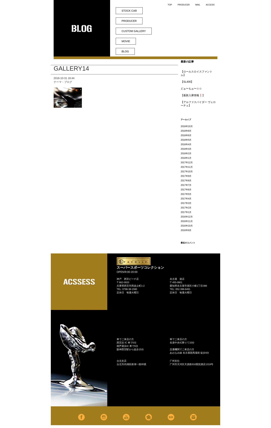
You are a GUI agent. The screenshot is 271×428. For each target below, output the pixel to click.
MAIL (197, 5)
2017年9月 (186, 176)
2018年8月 (186, 131)
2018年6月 (186, 135)
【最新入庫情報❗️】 (193, 95)
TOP (170, 5)
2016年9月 (186, 230)
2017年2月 (186, 207)
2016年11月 (187, 221)
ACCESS (210, 5)
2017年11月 (187, 167)
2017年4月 (186, 198)
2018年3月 (186, 149)
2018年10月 (187, 126)
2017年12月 (187, 162)
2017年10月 (187, 171)
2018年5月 (186, 140)
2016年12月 (187, 216)
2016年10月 (187, 225)
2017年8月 (186, 180)
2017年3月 (186, 203)
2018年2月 (186, 153)
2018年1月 (186, 158)
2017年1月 (186, 212)
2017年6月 (186, 189)
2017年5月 (186, 194)
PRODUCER (184, 5)
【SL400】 (187, 81)
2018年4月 (186, 144)
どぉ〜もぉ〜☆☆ (191, 88)
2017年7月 (186, 185)
